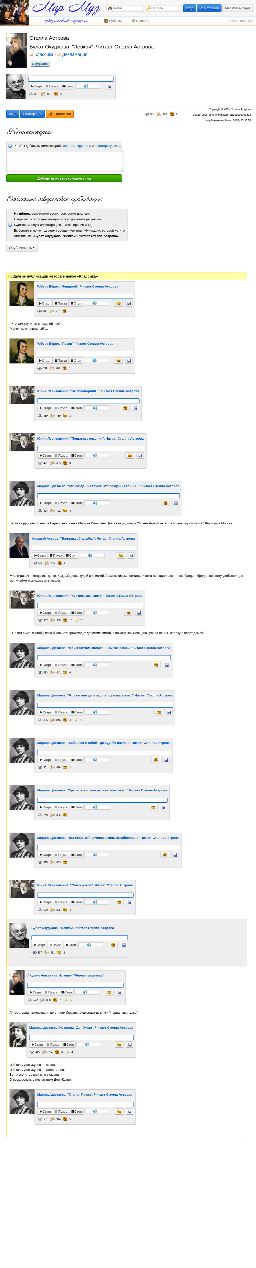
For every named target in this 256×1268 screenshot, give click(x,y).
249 (46, 815)
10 (70, 620)
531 (46, 1119)
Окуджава (40, 64)
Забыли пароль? (240, 21)
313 (46, 672)
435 (46, 720)
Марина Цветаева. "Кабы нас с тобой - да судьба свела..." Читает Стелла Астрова (103, 743)
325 (46, 862)
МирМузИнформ (237, 8)
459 (46, 415)
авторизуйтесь (109, 146)
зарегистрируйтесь (76, 146)
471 (46, 463)
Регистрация (209, 8)
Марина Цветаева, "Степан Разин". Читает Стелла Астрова (84, 1094)
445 (38, 1052)
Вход (189, 8)
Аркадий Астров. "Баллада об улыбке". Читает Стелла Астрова (83, 538)
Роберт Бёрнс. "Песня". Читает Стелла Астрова (75, 343)
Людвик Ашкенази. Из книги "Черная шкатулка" (65, 975)
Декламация (74, 54)
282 (45, 311)
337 (36, 94)
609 (46, 910)
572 (36, 1000)
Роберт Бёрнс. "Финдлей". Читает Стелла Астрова (77, 286)
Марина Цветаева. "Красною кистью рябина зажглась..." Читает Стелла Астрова (102, 790)
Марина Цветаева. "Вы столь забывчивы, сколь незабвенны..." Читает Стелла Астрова (108, 838)
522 (40, 563)
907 (46, 620)
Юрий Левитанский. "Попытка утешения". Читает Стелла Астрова (90, 438)
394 (46, 510)
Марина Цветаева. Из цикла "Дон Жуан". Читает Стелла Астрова (81, 1027)
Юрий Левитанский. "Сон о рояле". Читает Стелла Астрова (85, 885)
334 (45, 368)
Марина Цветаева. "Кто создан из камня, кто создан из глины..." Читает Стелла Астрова (108, 486)
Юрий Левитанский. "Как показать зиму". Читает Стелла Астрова (89, 596)
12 (71, 1000)
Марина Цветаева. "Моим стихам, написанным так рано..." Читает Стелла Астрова (103, 648)
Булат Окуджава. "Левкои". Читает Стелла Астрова (73, 928)
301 (46, 767)
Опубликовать (22, 248)
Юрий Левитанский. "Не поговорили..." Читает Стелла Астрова (88, 391)
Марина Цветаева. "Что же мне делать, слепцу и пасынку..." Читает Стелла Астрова (104, 695)
